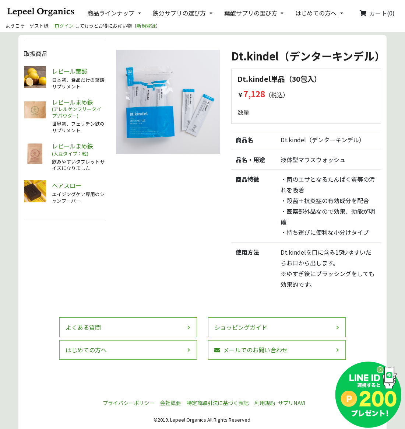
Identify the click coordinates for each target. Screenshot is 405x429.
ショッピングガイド (240, 327)
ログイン (64, 25)
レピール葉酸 (69, 71)
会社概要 (170, 403)
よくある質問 (83, 327)
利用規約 (264, 403)
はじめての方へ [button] (316, 12)
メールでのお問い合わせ (251, 349)
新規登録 (146, 25)
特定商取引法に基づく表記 (218, 403)
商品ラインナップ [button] (110, 12)
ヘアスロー (66, 185)
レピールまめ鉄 (78, 109)
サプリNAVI (292, 403)
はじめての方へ (86, 349)
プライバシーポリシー (128, 403)
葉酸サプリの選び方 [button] (250, 12)
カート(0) (377, 12)
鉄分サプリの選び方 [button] (179, 12)
